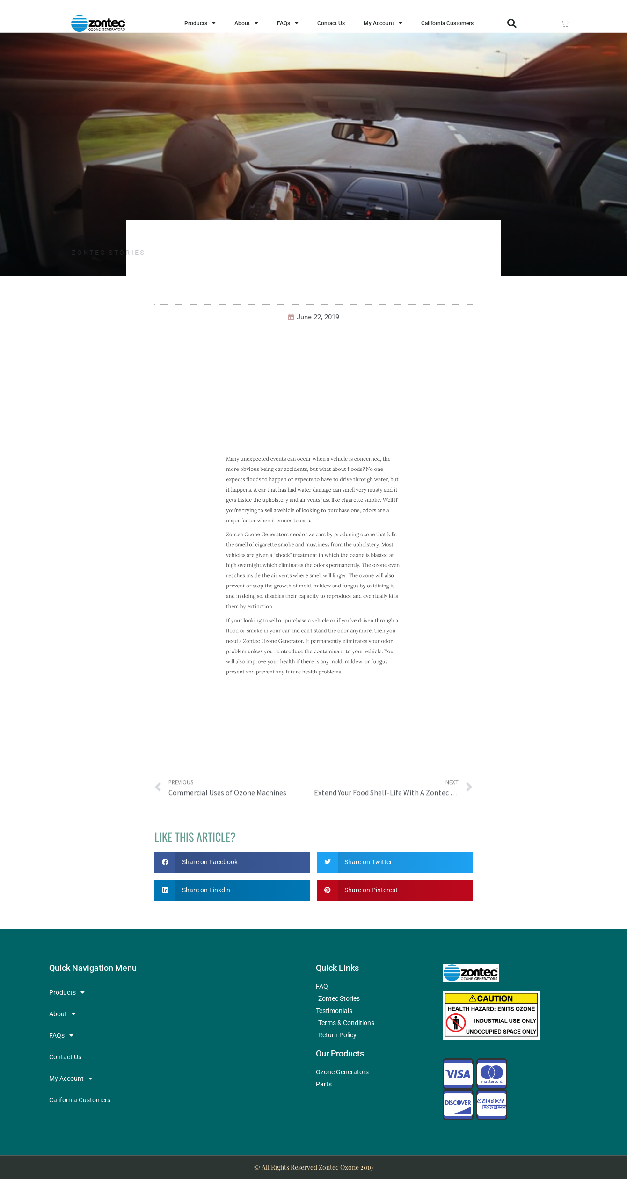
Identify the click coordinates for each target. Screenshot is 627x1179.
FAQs (288, 23)
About (246, 23)
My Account (383, 23)
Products (200, 23)
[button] (512, 23)
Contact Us (331, 23)
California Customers (447, 23)
